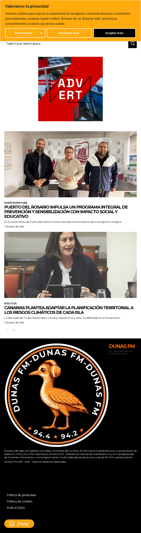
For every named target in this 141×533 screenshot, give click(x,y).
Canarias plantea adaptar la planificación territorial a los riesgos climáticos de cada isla (68, 310)
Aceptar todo (115, 33)
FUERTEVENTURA (15, 203)
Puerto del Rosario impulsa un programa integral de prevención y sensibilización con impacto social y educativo (66, 212)
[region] (70, 20)
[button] (19, 523)
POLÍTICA (10, 303)
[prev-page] (7, 330)
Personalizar (24, 33)
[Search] (132, 43)
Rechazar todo (69, 33)
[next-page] (13, 330)
